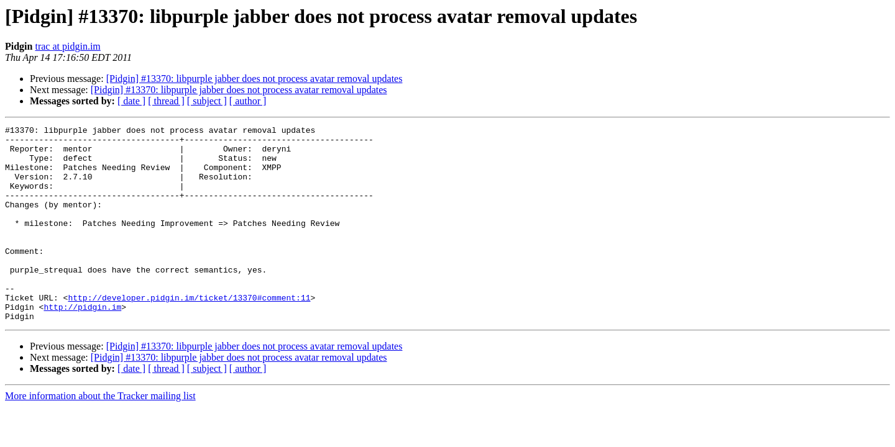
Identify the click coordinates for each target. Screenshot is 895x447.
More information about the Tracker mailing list (100, 435)
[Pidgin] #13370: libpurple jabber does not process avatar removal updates (254, 78)
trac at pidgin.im (67, 46)
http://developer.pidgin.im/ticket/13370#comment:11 (189, 332)
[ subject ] (207, 101)
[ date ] (131, 101)
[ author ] (248, 101)
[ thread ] (166, 101)
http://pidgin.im (82, 344)
